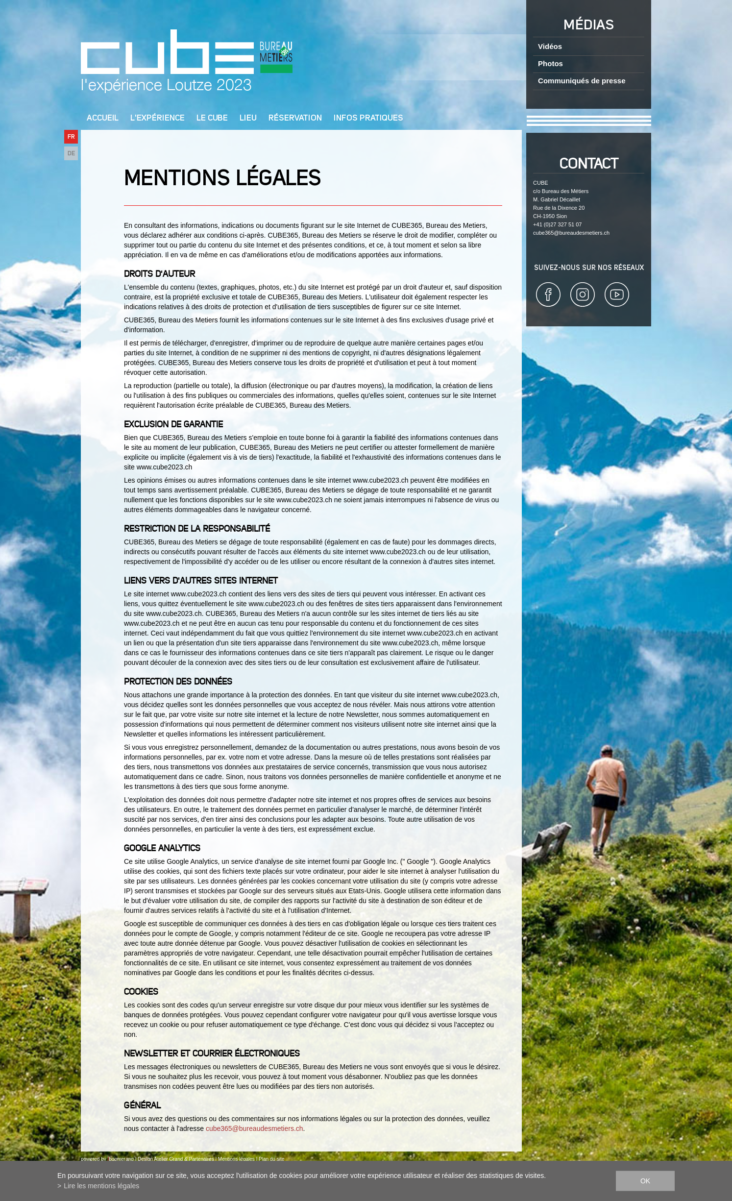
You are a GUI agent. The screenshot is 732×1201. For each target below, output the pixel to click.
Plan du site (271, 1159)
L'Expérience (157, 118)
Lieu (248, 118)
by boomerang (117, 1159)
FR (71, 137)
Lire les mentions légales (101, 1186)
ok (645, 1181)
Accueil (103, 118)
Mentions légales (236, 1159)
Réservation (295, 118)
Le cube (212, 118)
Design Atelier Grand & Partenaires (176, 1159)
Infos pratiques (368, 118)
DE (71, 153)
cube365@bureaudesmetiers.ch (254, 1128)
